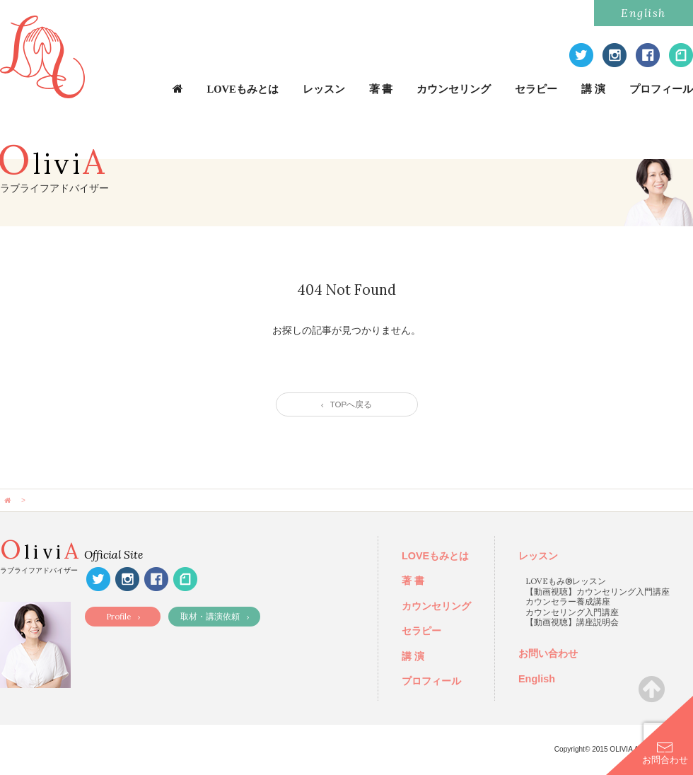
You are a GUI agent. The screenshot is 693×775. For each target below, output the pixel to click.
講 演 (593, 89)
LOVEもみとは (243, 89)
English (643, 13)
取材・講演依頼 (214, 616)
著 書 (381, 89)
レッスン (324, 89)
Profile (123, 616)
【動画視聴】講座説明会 (572, 622)
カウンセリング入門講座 (572, 612)
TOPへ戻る (346, 404)
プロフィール (661, 89)
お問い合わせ (548, 653)
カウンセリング (454, 89)
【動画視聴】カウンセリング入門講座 (597, 591)
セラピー (536, 89)
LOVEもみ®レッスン (565, 581)
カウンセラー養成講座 (567, 601)
